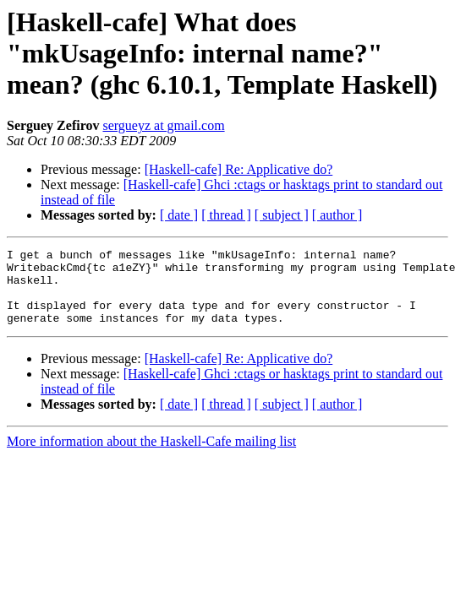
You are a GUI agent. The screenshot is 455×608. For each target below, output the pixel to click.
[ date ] (179, 215)
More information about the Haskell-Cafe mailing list (151, 456)
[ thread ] (226, 215)
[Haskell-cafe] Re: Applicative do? (239, 169)
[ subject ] (282, 215)
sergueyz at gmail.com (163, 125)
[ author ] (337, 215)
